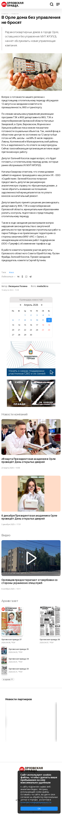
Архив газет (9, 601)
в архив (8, 679)
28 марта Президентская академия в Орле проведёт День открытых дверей (28, 460)
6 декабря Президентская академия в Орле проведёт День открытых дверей (29, 517)
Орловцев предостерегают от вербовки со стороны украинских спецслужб (29, 581)
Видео (5, 535)
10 (37, 320)
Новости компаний (14, 414)
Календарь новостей (31, 300)
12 (49, 320)
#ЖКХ (11, 272)
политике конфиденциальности (35, 802)
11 (43, 320)
